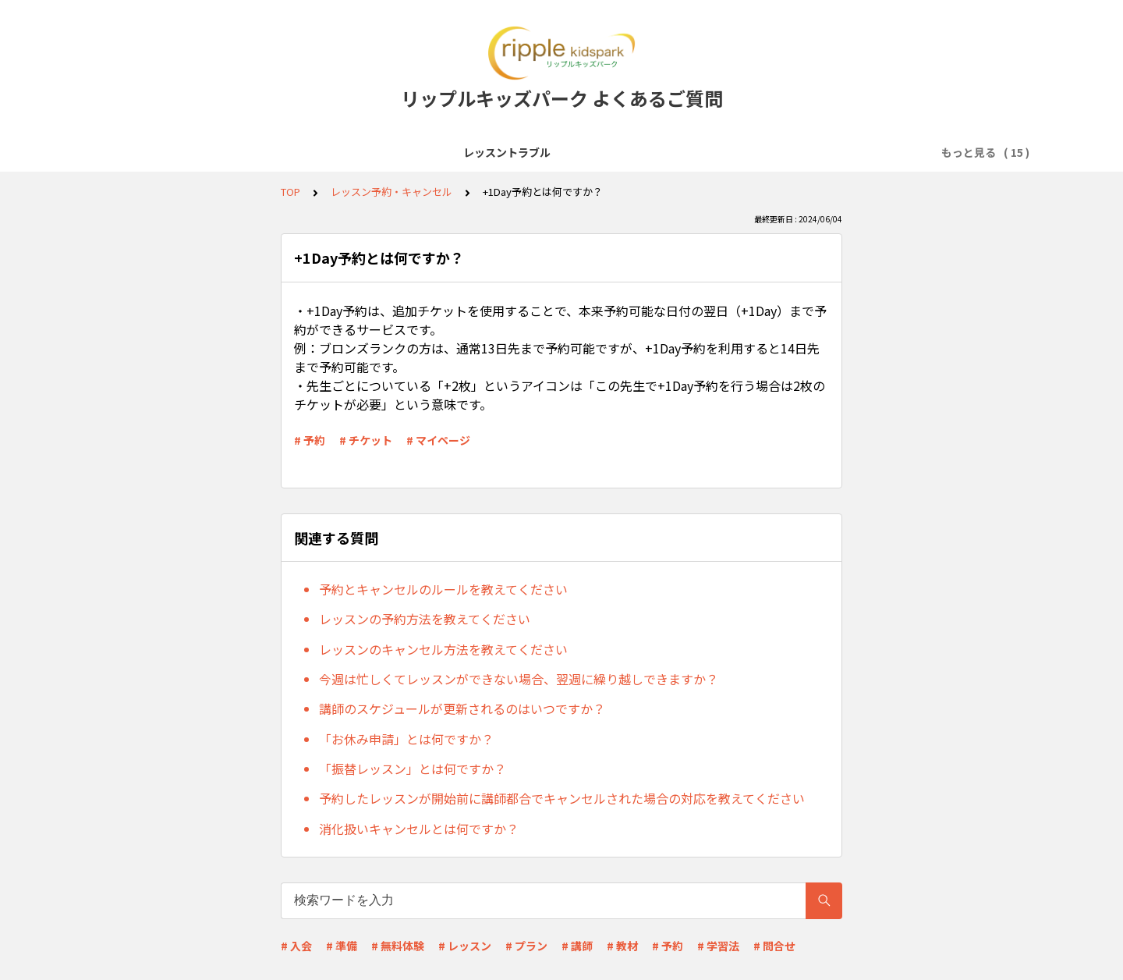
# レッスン (464, 945)
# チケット (365, 440)
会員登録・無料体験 (549, 152)
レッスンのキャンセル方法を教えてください (443, 649)
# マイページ (438, 440)
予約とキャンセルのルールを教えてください (443, 589)
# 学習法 (718, 945)
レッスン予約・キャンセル (685, 152)
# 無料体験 (397, 945)
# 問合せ (774, 945)
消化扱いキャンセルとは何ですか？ (419, 828)
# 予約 (309, 440)
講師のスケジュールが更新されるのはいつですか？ (462, 708)
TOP (290, 191)
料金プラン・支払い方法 (833, 152)
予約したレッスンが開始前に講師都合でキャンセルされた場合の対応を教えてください (562, 798)
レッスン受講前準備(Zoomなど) (397, 152)
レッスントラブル (164, 152)
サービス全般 (263, 152)
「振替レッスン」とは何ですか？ (412, 768)
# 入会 (296, 945)
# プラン (526, 945)
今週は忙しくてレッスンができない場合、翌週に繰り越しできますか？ (518, 678)
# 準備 (341, 945)
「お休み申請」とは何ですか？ (406, 739)
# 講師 (577, 945)
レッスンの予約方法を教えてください (424, 618)
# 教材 (622, 945)
